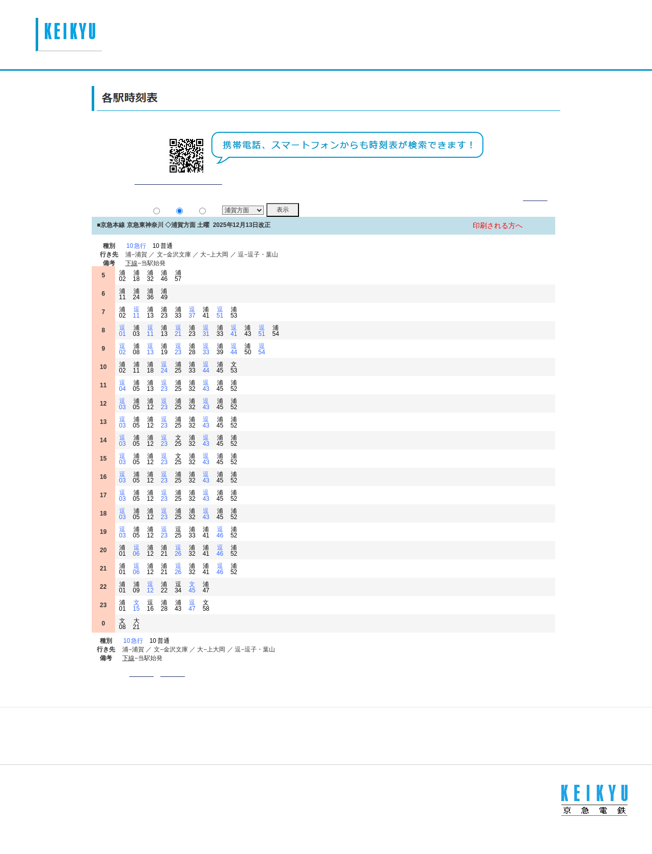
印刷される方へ (498, 238)
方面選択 (172, 685)
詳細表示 (535, 210)
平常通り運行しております (178, 193)
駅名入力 (142, 685)
